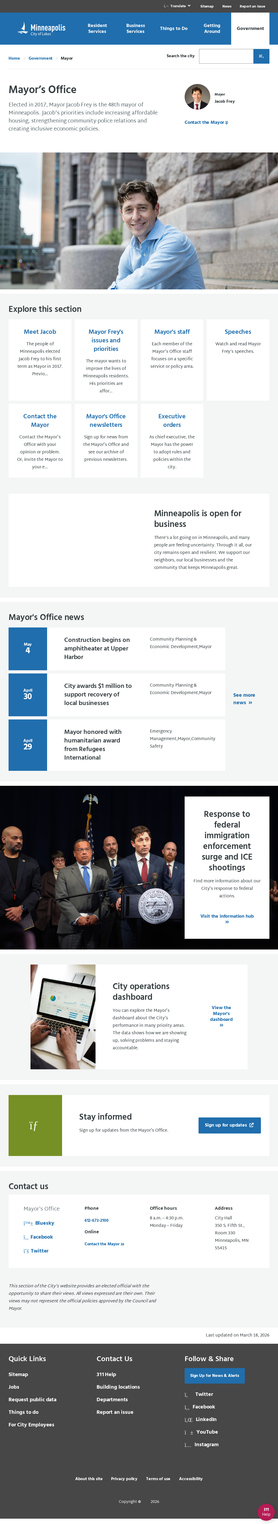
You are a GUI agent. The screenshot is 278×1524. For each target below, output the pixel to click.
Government (40, 58)
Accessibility (191, 1484)
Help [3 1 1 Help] (106, 1380)
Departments (112, 1405)
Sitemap (207, 6)
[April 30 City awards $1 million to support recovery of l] (117, 700)
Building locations (118, 1392)
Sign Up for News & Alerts (214, 1381)
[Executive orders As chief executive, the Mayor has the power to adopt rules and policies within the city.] (172, 445)
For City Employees (31, 1430)
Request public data (32, 1405)
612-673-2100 (97, 1226)
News (226, 6)
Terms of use (158, 1484)
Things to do (24, 1418)
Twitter (36, 1256)
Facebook (38, 1242)
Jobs (14, 1392)
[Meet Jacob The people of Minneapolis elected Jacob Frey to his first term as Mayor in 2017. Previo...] (40, 361)
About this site (89, 1484)
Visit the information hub (227, 922)
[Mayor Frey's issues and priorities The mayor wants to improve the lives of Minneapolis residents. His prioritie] (106, 361)
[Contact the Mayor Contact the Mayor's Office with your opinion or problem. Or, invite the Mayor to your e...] (40, 445)
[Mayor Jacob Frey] (210, 98)
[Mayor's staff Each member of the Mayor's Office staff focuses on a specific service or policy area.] (172, 361)
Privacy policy (124, 1484)
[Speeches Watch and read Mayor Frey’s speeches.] (238, 361)
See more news (244, 704)
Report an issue (115, 1418)
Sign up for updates (226, 1131)
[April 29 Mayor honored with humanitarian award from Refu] (117, 750)
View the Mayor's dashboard (221, 1019)
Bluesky (39, 1228)
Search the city (181, 56)
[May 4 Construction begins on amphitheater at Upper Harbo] (117, 654)
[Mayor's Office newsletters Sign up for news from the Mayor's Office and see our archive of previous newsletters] (106, 445)
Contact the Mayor (204, 123)
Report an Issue (252, 6)
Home (14, 58)
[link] (177, 6)
